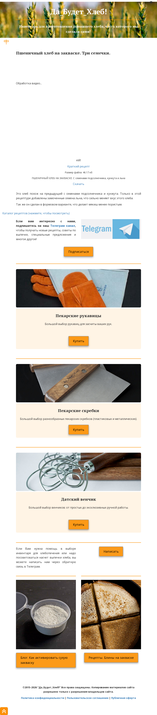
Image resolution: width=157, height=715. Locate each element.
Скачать (78, 184)
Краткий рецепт (78, 166)
